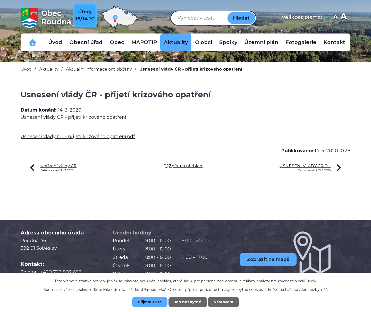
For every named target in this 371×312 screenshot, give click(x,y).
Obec (117, 42)
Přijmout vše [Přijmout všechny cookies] (149, 302)
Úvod (55, 42)
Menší (328, 18)
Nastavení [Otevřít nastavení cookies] (224, 302)
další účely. (307, 281)
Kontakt (334, 42)
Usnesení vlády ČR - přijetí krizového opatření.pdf (78, 136)
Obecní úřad (86, 42)
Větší (343, 18)
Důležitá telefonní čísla (33, 42)
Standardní (335, 18)
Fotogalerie (300, 42)
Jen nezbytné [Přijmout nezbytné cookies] (187, 302)
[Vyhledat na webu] (198, 18)
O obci (203, 42)
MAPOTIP (144, 42)
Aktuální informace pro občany (99, 69)
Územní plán (261, 42)
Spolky (228, 42)
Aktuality (176, 42)
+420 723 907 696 (60, 272)
